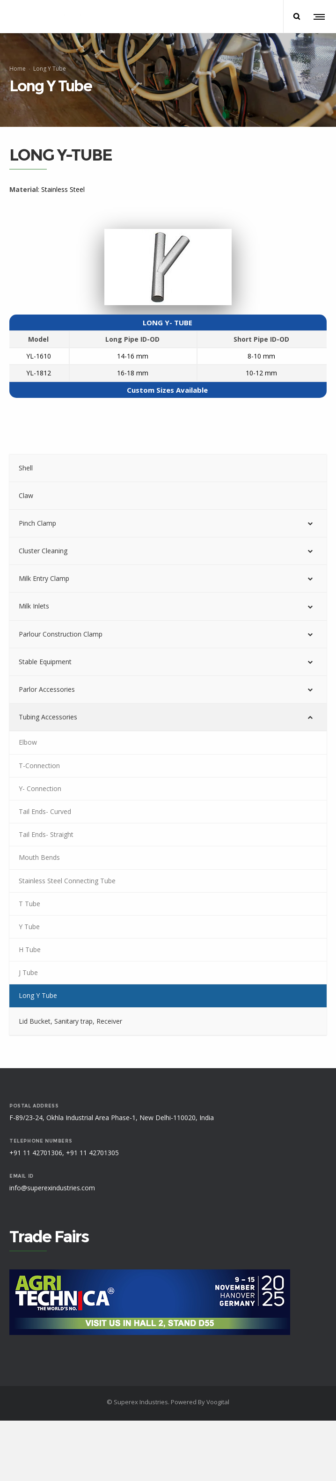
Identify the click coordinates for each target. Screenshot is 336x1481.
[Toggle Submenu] (310, 523)
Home (17, 69)
